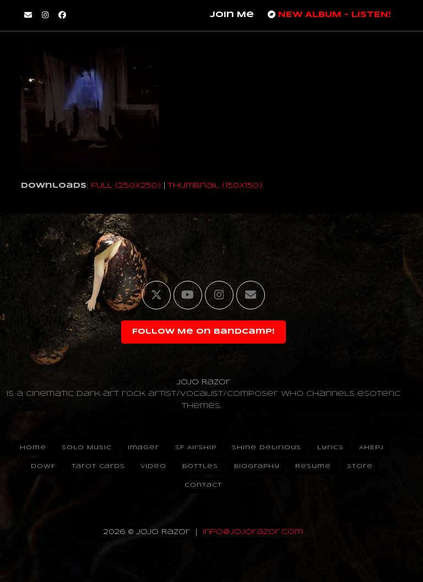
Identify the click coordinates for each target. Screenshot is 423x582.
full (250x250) (126, 185)
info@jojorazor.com (253, 532)
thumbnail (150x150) (215, 185)
